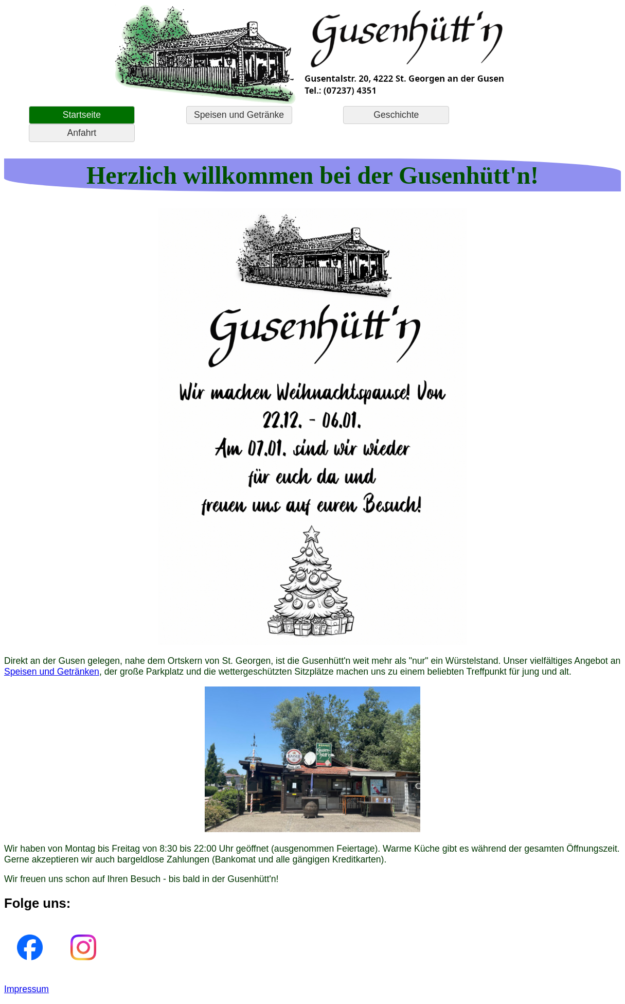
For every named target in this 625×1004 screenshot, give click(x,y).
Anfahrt (82, 133)
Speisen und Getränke (239, 115)
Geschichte (396, 115)
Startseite (82, 115)
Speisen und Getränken (51, 671)
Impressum (26, 989)
